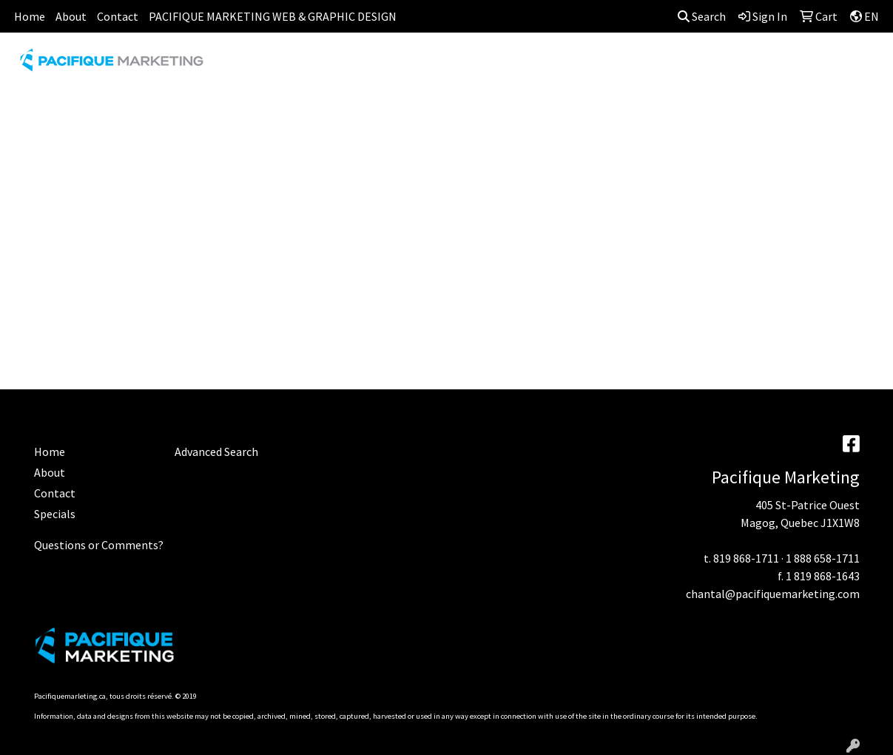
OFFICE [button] (723, 65)
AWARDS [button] (323, 65)
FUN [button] (520, 65)
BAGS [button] (383, 65)
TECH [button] (780, 65)
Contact (117, 16)
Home (29, 16)
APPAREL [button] (253, 65)
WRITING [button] (843, 65)
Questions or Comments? (99, 544)
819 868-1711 (746, 558)
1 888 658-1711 (823, 558)
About (71, 16)
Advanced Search (216, 451)
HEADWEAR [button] (585, 65)
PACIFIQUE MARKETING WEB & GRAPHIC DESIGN (273, 16)
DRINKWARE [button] (453, 65)
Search (702, 16)
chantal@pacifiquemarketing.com (773, 593)
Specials (54, 513)
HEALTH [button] (660, 65)
